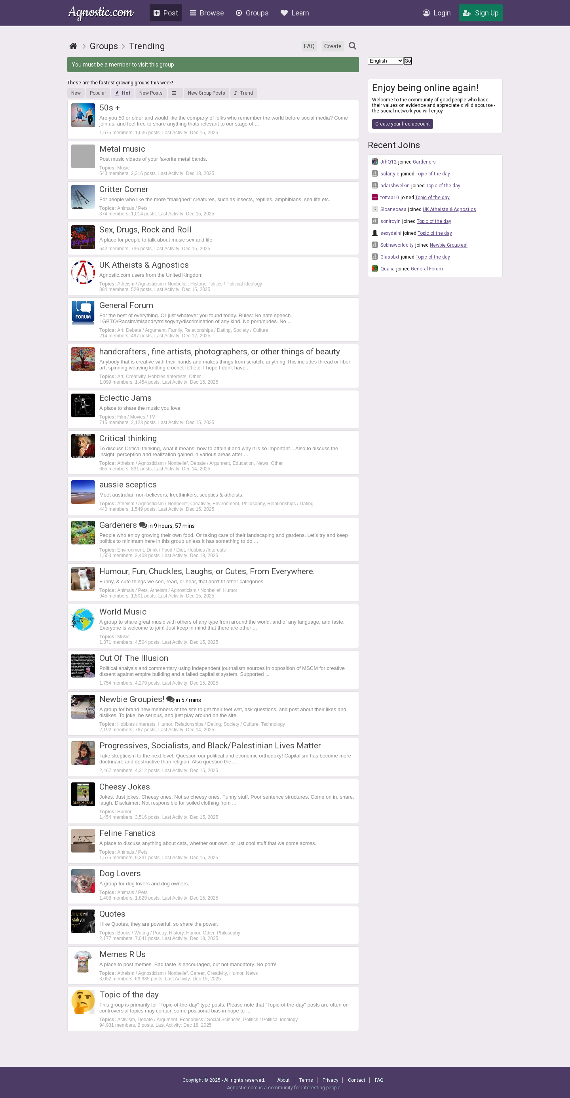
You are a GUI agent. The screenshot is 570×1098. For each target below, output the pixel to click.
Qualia (383, 268)
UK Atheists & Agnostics (449, 209)
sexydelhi (386, 233)
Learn (295, 13)
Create (333, 46)
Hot (122, 93)
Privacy (330, 1080)
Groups (252, 13)
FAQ (309, 46)
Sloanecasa (389, 209)
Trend (243, 93)
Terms (306, 1080)
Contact (356, 1080)
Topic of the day (433, 174)
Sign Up (481, 13)
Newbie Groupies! (448, 245)
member (120, 64)
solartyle (385, 173)
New (76, 93)
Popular (98, 93)
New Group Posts (206, 93)
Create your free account (402, 124)
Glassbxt (385, 256)
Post (166, 13)
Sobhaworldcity (393, 245)
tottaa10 (385, 197)
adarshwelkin (391, 185)
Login (437, 13)
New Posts (151, 93)
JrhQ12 (384, 161)
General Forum (427, 269)
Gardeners (424, 162)
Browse (207, 13)
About (283, 1080)
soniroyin (386, 221)
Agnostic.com (100, 13)
